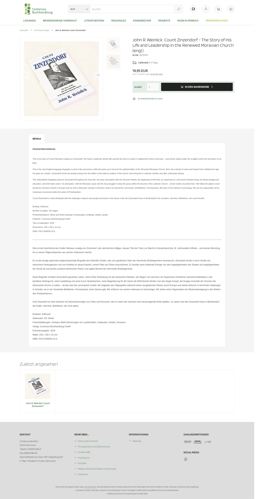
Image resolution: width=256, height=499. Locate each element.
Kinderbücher (142, 20)
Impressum (84, 457)
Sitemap (136, 441)
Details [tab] (37, 138)
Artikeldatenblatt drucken (150, 98)
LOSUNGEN (29, 20)
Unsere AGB (84, 452)
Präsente (164, 20)
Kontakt (82, 463)
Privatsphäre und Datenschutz (94, 446)
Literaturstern (94, 20)
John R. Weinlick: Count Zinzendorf (38, 404)
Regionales (118, 20)
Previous (25, 75)
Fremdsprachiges (217, 20)
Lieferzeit (83, 474)
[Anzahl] (153, 87)
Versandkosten (156, 74)
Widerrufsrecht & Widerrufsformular (97, 469)
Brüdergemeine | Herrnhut (60, 20)
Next (98, 75)
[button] (79, 9)
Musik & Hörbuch (188, 20)
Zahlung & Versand (88, 441)
